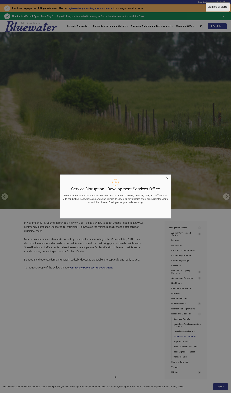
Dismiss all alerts (217, 6)
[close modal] (167, 178)
